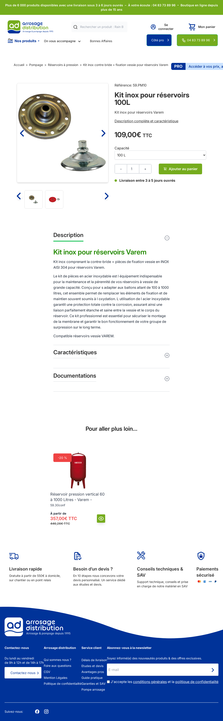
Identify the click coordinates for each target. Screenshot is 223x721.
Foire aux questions (57, 665)
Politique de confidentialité (62, 683)
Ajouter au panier (180, 169)
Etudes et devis (92, 666)
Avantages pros (92, 672)
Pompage (36, 65)
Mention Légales (55, 678)
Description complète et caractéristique (146, 121)
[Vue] (101, 518)
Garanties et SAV (93, 683)
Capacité (122, 148)
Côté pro (157, 40)
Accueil (19, 65)
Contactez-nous (22, 673)
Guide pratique (92, 678)
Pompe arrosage (93, 689)
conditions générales (150, 682)
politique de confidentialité (196, 682)
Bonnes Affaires (101, 41)
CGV (47, 672)
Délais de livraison (94, 660)
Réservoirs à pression (63, 65)
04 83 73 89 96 (198, 40)
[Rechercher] (75, 27)
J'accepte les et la (164, 682)
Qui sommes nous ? (57, 660)
